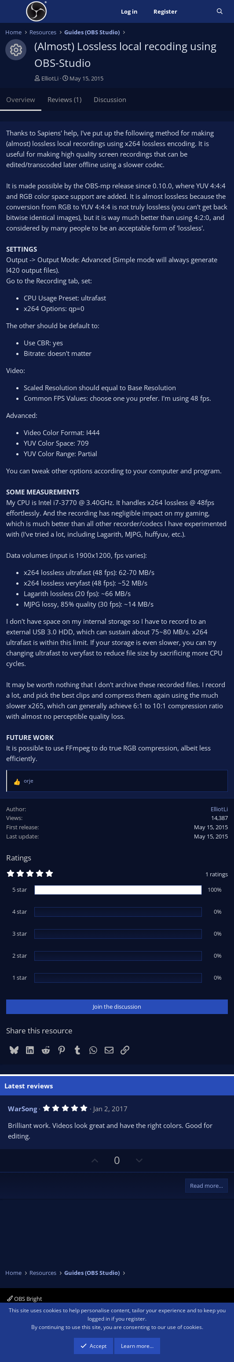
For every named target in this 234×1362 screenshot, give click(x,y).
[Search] (219, 11)
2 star (19, 955)
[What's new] (196, 11)
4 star (19, 911)
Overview (20, 99)
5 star (19, 889)
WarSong (22, 1108)
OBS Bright (24, 1299)
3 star (19, 933)
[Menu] (13, 11)
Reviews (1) (64, 99)
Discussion (110, 99)
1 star (19, 977)
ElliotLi (49, 78)
